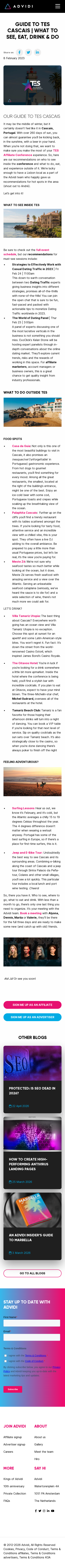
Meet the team (43, 1451)
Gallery (38, 1444)
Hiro (37, 1459)
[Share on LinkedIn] (37, 52)
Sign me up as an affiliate (32, 1005)
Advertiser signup (14, 1444)
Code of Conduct (37, 1549)
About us (40, 1437)
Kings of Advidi (13, 1479)
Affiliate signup (12, 1437)
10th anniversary (13, 1486)
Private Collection (14, 1493)
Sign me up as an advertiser (32, 1017)
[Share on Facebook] (19, 52)
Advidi (19, 6)
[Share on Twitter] (28, 52)
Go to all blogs (32, 1273)
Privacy (20, 1549)
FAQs (6, 1501)
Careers (8, 1451)
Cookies (8, 1549)
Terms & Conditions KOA (34, 1557)
